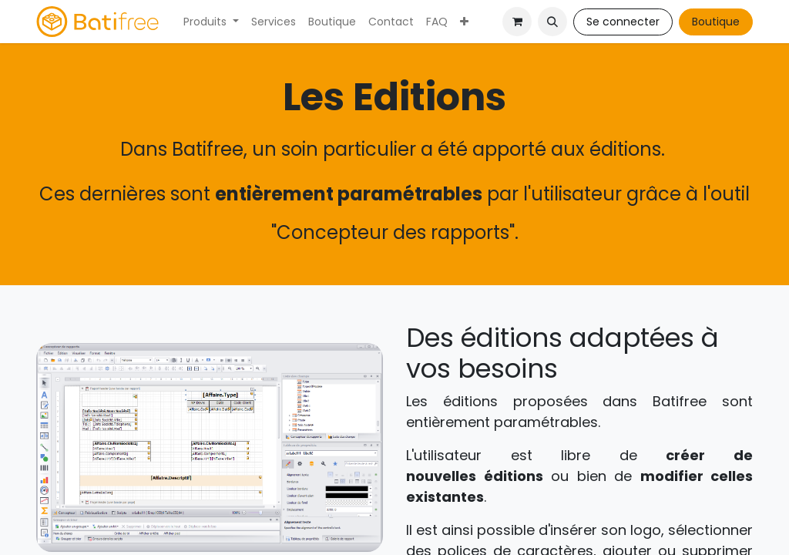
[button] (552, 21)
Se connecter (623, 21)
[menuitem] (211, 22)
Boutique (716, 21)
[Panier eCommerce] (517, 21)
